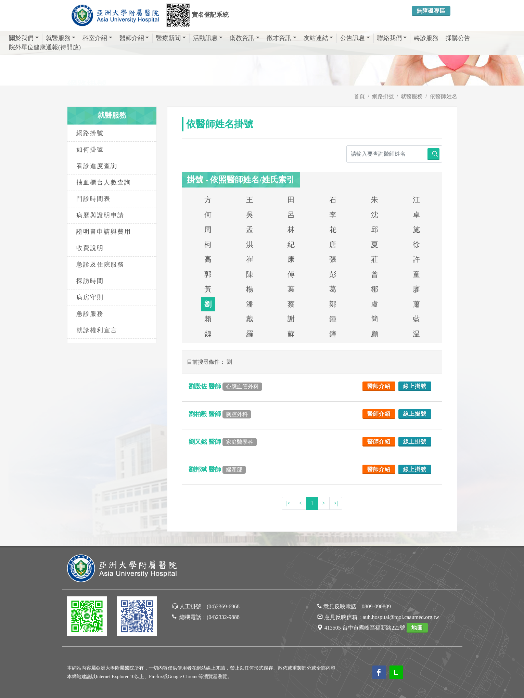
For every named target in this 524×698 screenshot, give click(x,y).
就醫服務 (61, 38)
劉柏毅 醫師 (220, 414)
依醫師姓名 (443, 96)
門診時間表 (93, 198)
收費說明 (90, 248)
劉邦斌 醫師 (217, 469)
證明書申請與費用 (103, 231)
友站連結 (318, 38)
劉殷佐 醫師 (225, 386)
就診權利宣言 (96, 330)
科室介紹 (97, 38)
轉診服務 (426, 38)
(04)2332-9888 (223, 617)
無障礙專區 (431, 11)
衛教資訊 (244, 38)
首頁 (359, 96)
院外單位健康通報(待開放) (45, 47)
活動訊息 (208, 38)
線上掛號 (414, 386)
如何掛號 (90, 149)
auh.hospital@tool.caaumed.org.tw (401, 617)
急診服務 (90, 313)
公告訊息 (355, 38)
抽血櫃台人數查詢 (103, 182)
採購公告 (458, 38)
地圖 (417, 628)
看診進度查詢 (96, 166)
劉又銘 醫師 (223, 441)
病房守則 (90, 297)
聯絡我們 (392, 38)
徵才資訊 (281, 38)
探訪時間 (90, 280)
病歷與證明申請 (100, 215)
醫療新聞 (171, 38)
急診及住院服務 (100, 264)
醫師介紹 (134, 38)
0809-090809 (376, 606)
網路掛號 (383, 96)
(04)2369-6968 (223, 606)
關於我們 (24, 38)
